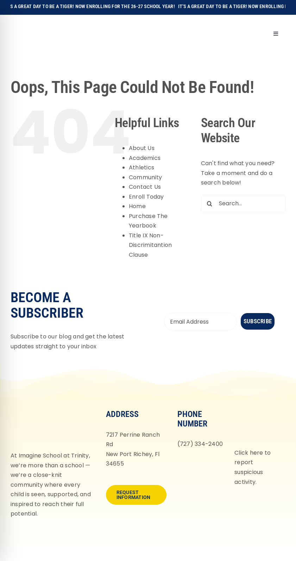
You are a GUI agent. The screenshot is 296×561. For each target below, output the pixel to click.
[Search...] (243, 203)
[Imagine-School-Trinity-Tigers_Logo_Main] (23, 23)
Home (137, 206)
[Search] (210, 203)
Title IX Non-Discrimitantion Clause (150, 245)
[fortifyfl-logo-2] (257, 409)
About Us (142, 148)
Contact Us (145, 187)
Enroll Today (146, 197)
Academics (144, 158)
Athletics (141, 167)
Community (145, 177)
